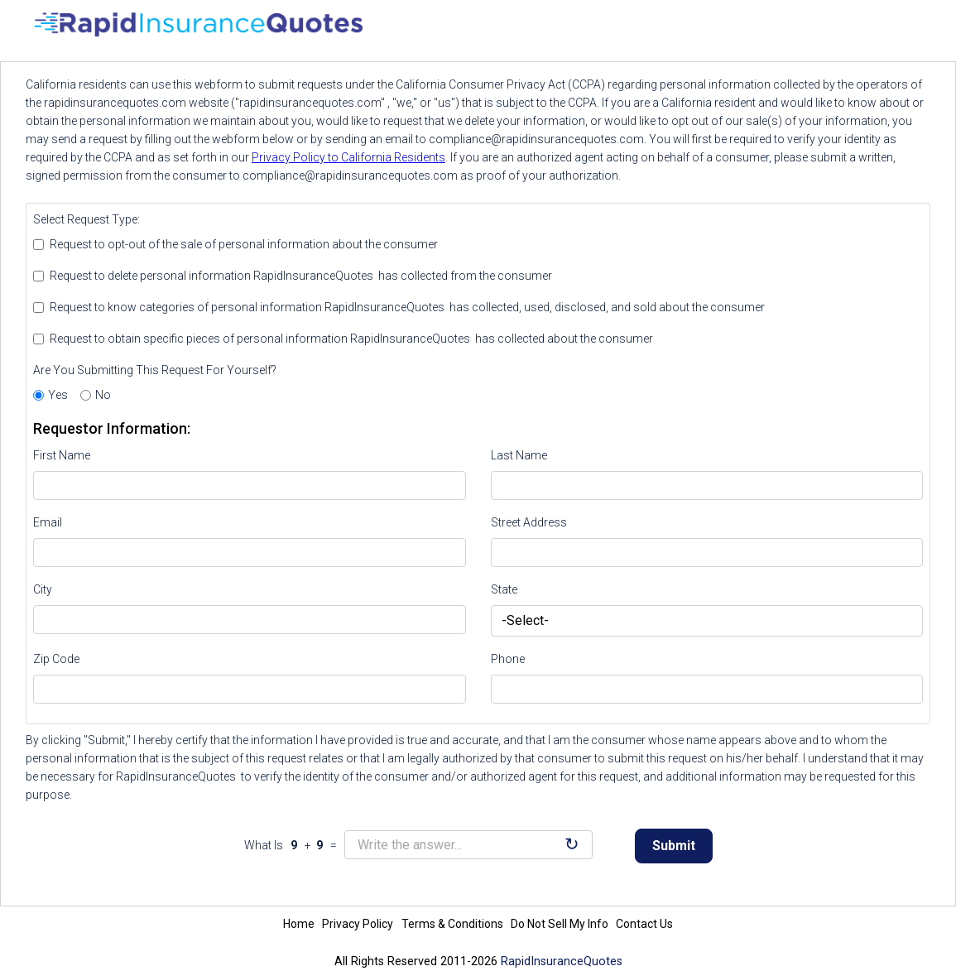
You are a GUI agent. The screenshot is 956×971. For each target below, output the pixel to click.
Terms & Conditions (452, 923)
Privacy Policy (357, 923)
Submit (673, 845)
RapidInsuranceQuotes (561, 961)
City (42, 589)
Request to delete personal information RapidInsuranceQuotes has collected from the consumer (301, 275)
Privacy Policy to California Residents (348, 157)
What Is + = (293, 845)
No (103, 394)
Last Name (519, 455)
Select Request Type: (86, 219)
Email (47, 522)
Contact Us (644, 923)
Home (299, 923)
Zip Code (56, 659)
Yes (58, 394)
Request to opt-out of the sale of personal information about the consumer (244, 244)
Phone (508, 659)
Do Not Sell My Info (559, 923)
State (504, 589)
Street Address (529, 522)
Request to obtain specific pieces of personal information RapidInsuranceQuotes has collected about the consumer (351, 338)
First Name (61, 455)
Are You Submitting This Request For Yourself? (154, 370)
